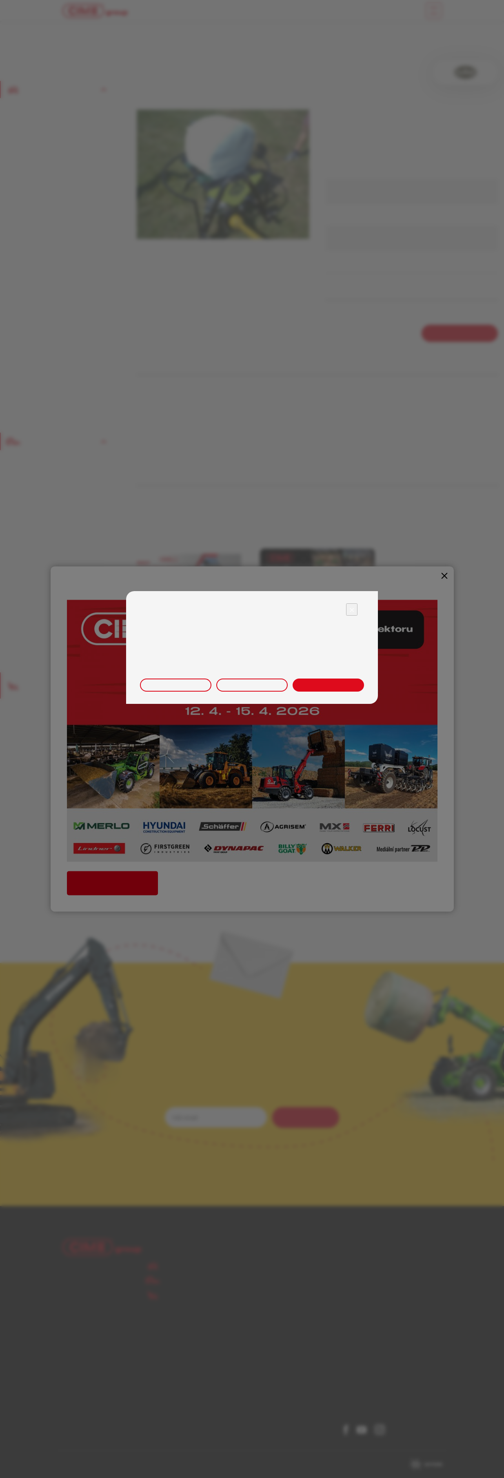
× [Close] (351, 609)
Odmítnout (252, 685)
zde (343, 664)
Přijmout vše (328, 685)
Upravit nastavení (175, 685)
